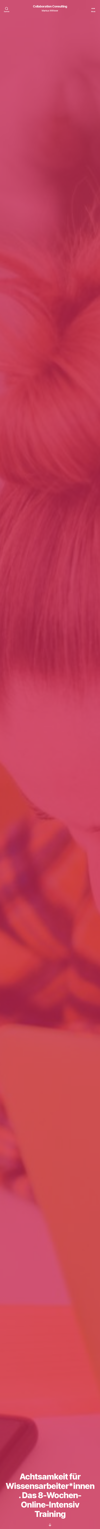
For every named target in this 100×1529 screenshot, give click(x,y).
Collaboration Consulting (50, 6)
